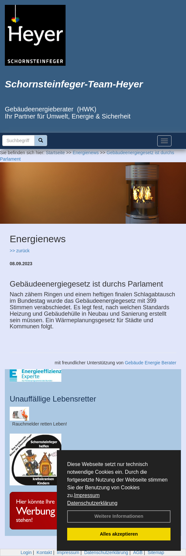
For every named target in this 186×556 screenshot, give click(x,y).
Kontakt (44, 552)
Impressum (86, 495)
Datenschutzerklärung (92, 503)
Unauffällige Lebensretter (53, 398)
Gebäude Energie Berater (150, 362)
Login (26, 552)
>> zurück (19, 250)
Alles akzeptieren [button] (119, 534)
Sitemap (156, 552)
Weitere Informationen (118, 516)
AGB (138, 552)
